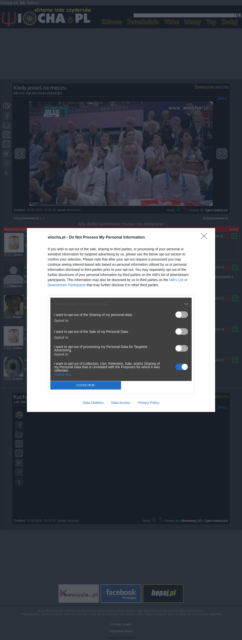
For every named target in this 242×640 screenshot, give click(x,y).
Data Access (120, 403)
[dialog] (121, 320)
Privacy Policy (148, 403)
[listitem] (121, 303)
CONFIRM (86, 385)
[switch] (181, 314)
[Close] (205, 237)
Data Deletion (93, 403)
